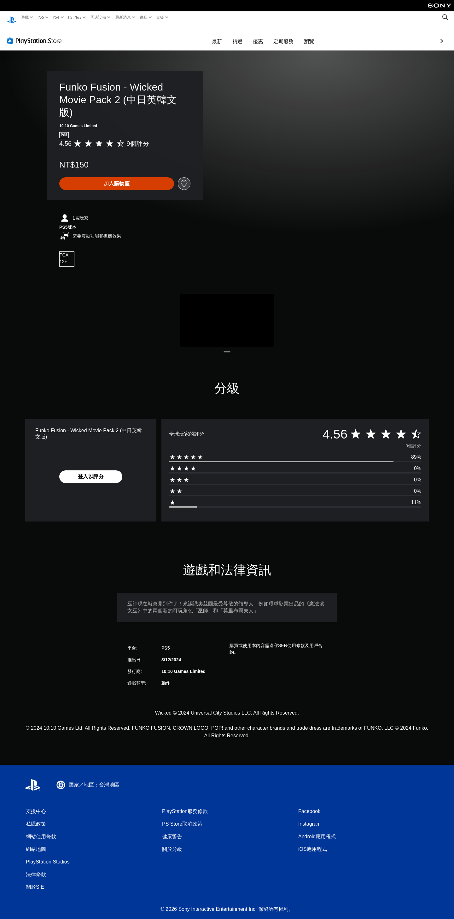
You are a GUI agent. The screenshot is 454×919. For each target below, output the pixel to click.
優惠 (221, 35)
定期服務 (247, 35)
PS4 (56, 17)
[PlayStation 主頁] (11, 17)
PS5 (40, 17)
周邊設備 (98, 17)
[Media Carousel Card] (227, 314)
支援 (160, 17)
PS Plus (74, 17)
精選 (201, 35)
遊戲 (25, 17)
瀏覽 (272, 35)
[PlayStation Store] (36, 34)
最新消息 (123, 17)
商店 (144, 17)
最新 (180, 35)
